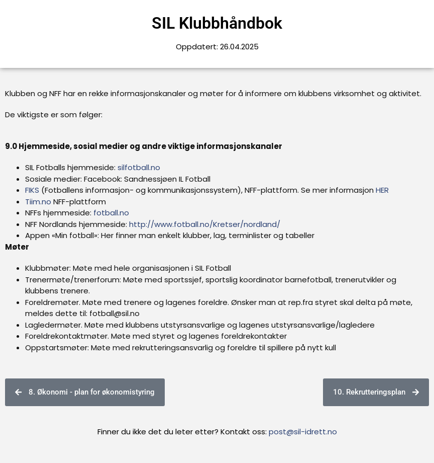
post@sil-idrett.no (303, 431)
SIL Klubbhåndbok (217, 23)
